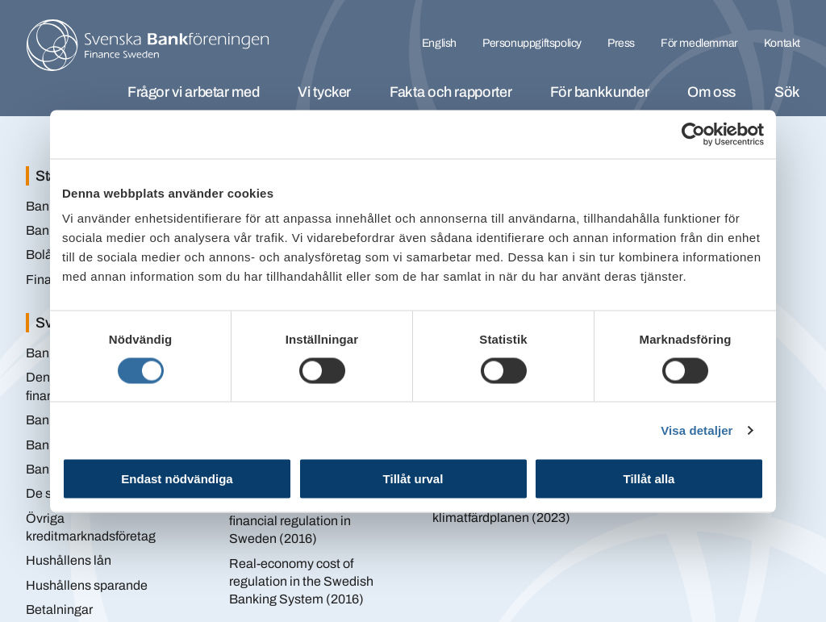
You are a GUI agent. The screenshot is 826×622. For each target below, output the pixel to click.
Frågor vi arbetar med (193, 92)
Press (621, 43)
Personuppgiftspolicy (532, 43)
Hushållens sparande (87, 585)
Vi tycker (324, 92)
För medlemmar (699, 43)
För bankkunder (599, 92)
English (439, 43)
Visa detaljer (696, 429)
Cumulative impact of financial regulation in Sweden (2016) (290, 520)
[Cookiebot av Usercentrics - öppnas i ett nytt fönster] (693, 134)
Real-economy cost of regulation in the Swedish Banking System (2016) (301, 582)
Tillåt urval (413, 479)
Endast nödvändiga (176, 479)
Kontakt (782, 43)
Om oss (711, 92)
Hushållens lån (68, 560)
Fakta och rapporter (450, 92)
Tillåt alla (649, 479)
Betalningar (59, 609)
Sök (787, 92)
